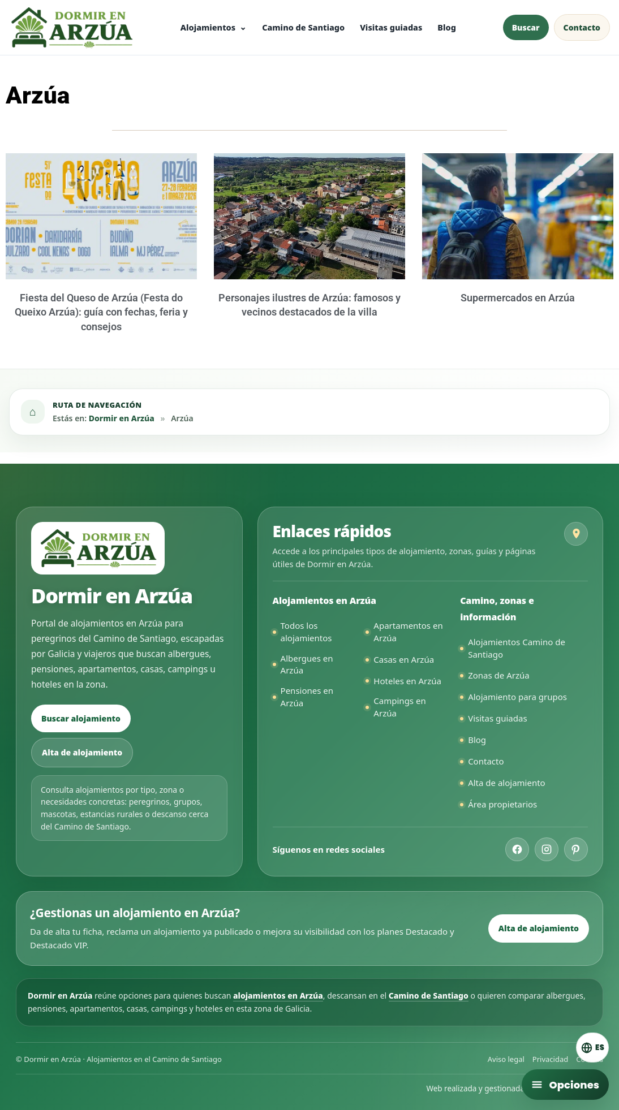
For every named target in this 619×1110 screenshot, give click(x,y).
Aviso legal (506, 1059)
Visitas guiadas (391, 27)
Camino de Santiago (303, 27)
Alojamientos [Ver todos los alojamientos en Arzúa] (207, 27)
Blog (446, 27)
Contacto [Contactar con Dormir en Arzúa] (582, 27)
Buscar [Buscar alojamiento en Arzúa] (526, 27)
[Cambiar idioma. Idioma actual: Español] (585, 1045)
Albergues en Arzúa (307, 664)
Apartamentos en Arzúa (407, 631)
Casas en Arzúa (403, 659)
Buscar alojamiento (81, 718)
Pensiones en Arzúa (307, 697)
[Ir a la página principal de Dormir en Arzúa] (71, 27)
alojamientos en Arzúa (278, 995)
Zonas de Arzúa (499, 675)
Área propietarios (502, 804)
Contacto (486, 761)
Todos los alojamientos (306, 631)
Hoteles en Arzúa (407, 680)
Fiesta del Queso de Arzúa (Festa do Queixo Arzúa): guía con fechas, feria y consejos (101, 312)
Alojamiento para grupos (517, 696)
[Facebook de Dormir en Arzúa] (517, 849)
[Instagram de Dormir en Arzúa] (546, 849)
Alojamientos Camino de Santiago (516, 648)
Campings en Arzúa (399, 707)
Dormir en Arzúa (121, 418)
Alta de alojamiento (82, 752)
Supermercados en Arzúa (518, 298)
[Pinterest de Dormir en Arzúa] (576, 849)
